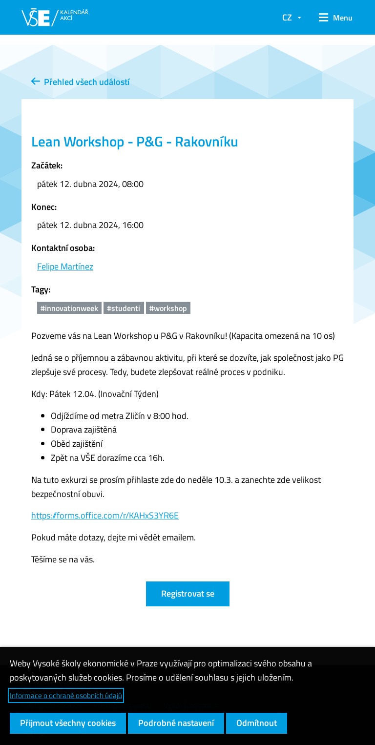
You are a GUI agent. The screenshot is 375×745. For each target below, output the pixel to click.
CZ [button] (287, 17)
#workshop (168, 308)
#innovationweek (69, 308)
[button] (332, 17)
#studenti (123, 308)
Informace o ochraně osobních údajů (66, 695)
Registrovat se (187, 593)
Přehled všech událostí (80, 81)
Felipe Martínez (65, 266)
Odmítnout (256, 722)
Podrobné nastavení (176, 722)
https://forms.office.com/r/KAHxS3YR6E (105, 515)
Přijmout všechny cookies (68, 722)
